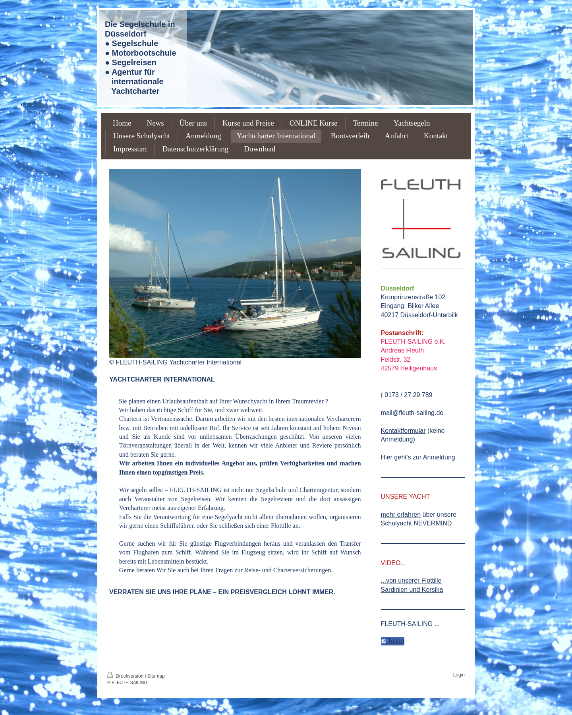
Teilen (392, 640)
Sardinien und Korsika (412, 589)
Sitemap (156, 676)
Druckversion (126, 676)
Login (459, 675)
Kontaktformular (403, 430)
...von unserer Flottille (411, 580)
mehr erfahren (401, 514)
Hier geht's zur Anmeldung (418, 457)
